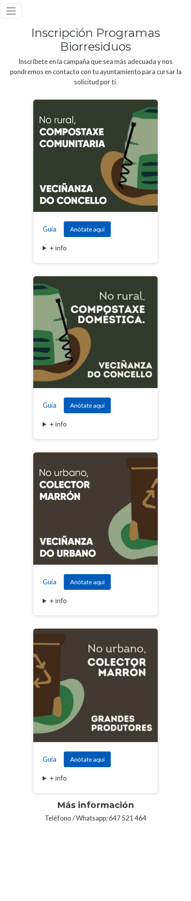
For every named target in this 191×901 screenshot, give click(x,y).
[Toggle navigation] (11, 11)
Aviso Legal (13, 873)
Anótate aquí (87, 229)
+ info (58, 248)
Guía (49, 229)
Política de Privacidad (58, 873)
